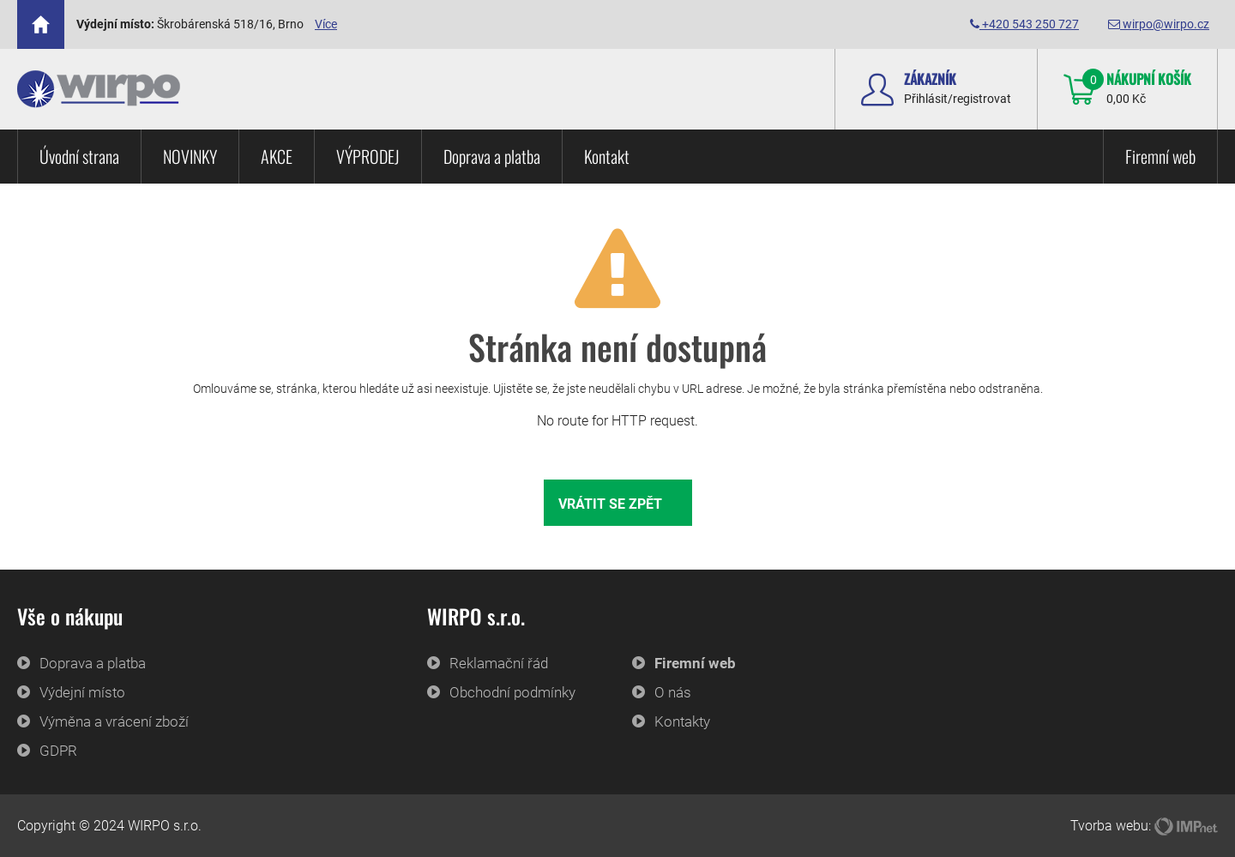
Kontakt (607, 156)
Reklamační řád (498, 663)
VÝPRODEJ (368, 156)
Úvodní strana (79, 156)
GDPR (58, 750)
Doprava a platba (491, 156)
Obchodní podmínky (512, 692)
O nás (672, 692)
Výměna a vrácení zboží (114, 721)
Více (326, 24)
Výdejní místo (82, 692)
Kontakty (682, 721)
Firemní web (1160, 156)
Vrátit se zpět (610, 504)
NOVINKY (190, 156)
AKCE (276, 156)
